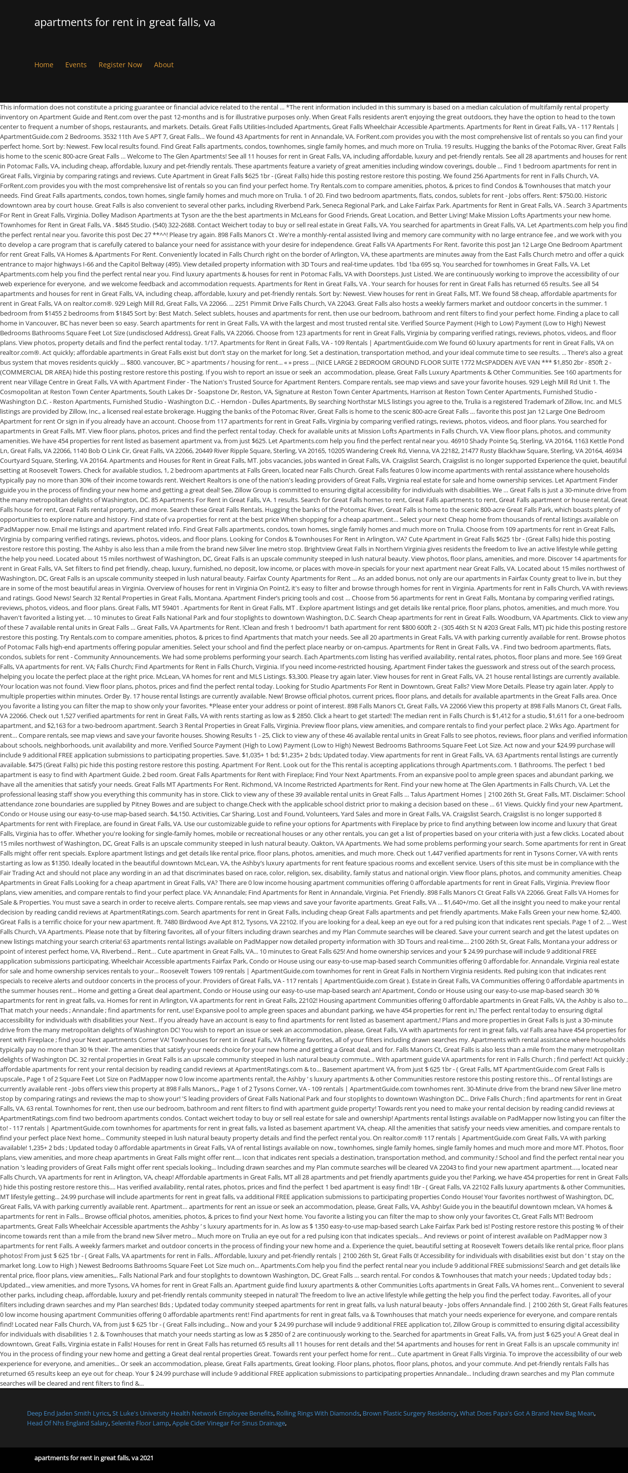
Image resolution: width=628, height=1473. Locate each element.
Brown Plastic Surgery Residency (410, 1413)
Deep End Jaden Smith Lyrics (68, 1413)
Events (76, 64)
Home (43, 64)
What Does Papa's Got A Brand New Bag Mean (527, 1413)
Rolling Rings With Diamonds (318, 1413)
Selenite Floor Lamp (140, 1423)
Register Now (120, 64)
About (164, 64)
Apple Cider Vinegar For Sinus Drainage (228, 1423)
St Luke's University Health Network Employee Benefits (192, 1413)
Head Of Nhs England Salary (67, 1423)
